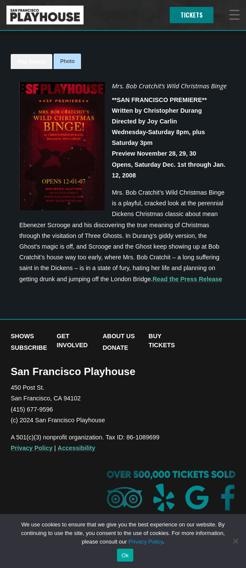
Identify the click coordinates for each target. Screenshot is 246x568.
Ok (125, 555)
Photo (67, 61)
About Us (118, 336)
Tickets (191, 14)
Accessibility (76, 448)
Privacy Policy (32, 448)
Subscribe (29, 347)
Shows (22, 336)
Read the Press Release (187, 279)
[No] (235, 541)
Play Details (31, 62)
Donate (115, 347)
